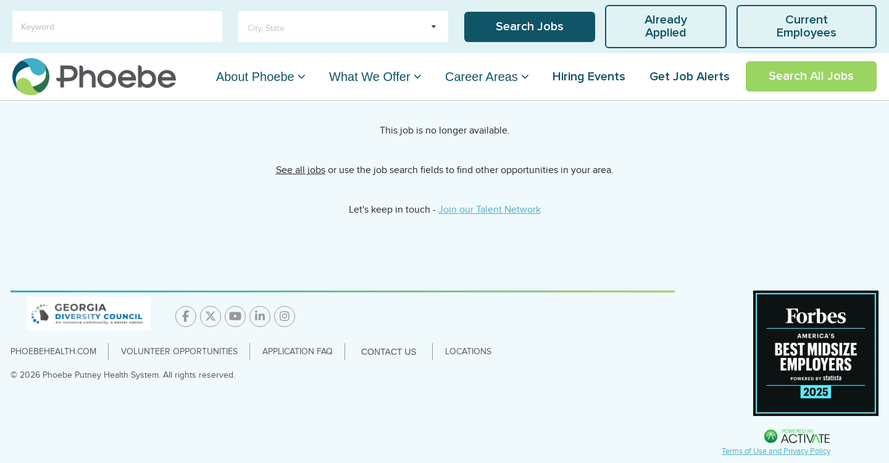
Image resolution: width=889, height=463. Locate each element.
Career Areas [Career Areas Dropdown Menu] (481, 76)
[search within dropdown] (343, 26)
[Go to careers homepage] (94, 76)
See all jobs (300, 170)
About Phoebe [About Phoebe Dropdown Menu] (255, 76)
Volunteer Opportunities (179, 351)
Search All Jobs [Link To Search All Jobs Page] (811, 76)
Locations (468, 351)
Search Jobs (530, 26)
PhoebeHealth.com (53, 351)
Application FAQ (297, 351)
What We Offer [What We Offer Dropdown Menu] (370, 76)
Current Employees (807, 26)
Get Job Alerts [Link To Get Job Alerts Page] (689, 76)
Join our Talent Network (489, 209)
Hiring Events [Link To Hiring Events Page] (589, 76)
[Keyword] (117, 26)
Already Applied (666, 26)
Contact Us (389, 352)
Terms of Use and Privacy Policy (776, 451)
